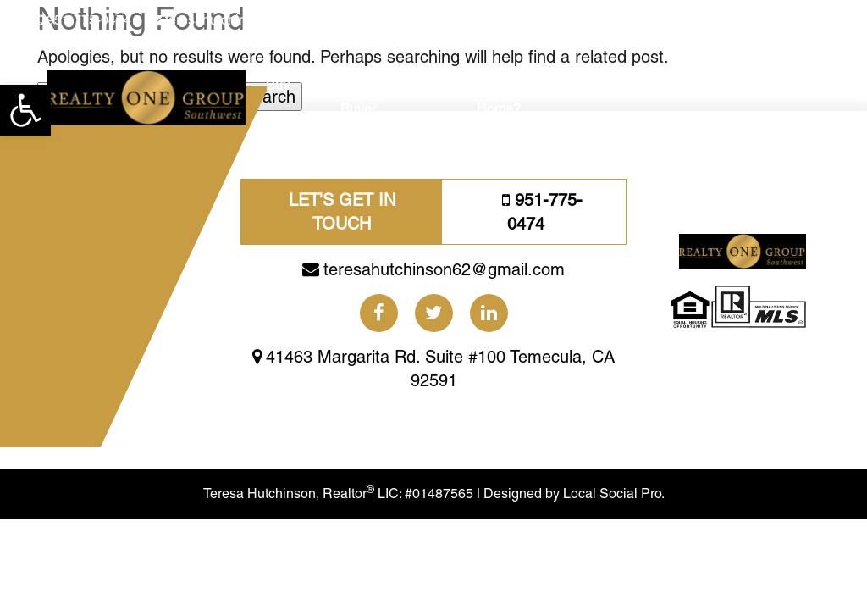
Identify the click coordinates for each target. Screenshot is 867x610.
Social (630, 85)
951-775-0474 (89, 20)
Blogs (680, 85)
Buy (278, 85)
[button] (25, 110)
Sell (315, 85)
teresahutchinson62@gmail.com (262, 20)
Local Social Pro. (614, 493)
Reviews (786, 85)
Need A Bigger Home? (521, 97)
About (729, 85)
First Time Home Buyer (389, 97)
